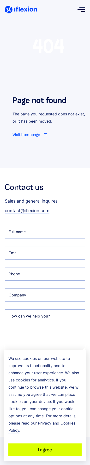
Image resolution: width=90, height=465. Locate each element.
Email (13, 252)
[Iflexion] (21, 9)
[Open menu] (81, 9)
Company (17, 295)
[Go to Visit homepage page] (30, 134)
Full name (17, 231)
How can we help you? (29, 316)
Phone (14, 274)
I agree (45, 449)
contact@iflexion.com (27, 210)
